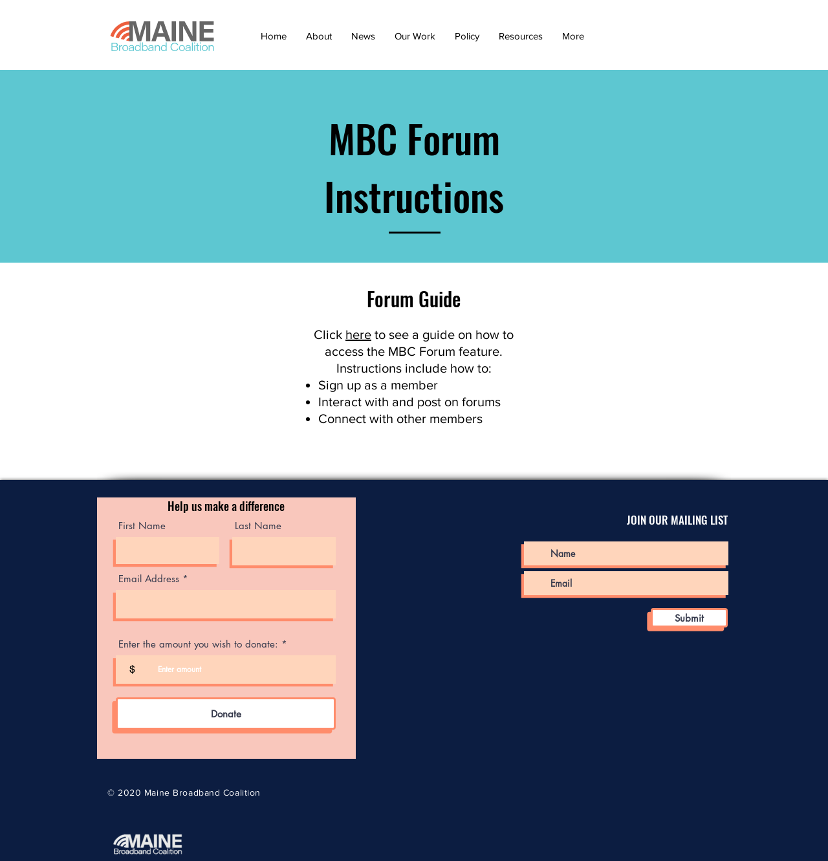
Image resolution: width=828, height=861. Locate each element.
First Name (142, 525)
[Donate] (226, 713)
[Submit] (689, 617)
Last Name (258, 525)
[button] (319, 36)
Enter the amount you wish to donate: (198, 644)
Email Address (148, 578)
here (358, 334)
